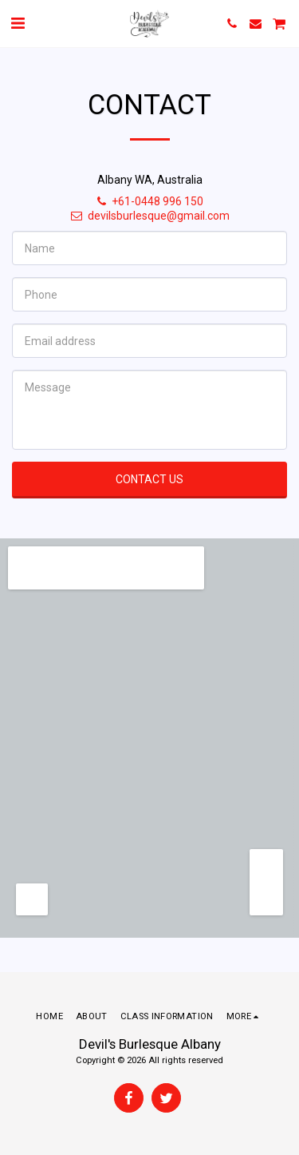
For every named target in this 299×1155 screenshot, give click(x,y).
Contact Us (149, 479)
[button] (17, 23)
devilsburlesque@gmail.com (149, 215)
